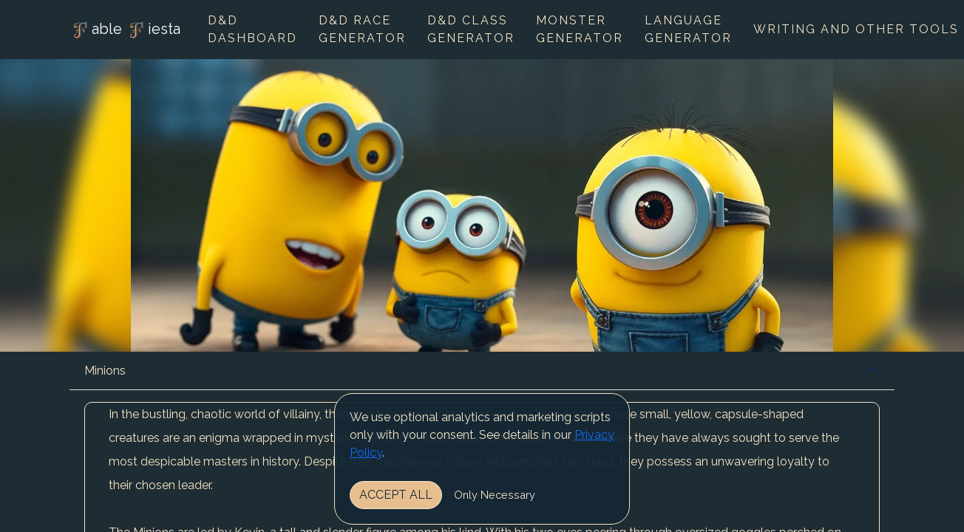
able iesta (124, 30)
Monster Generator (579, 29)
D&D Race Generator (362, 29)
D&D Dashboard (252, 29)
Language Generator (688, 29)
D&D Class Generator (471, 29)
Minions (105, 371)
